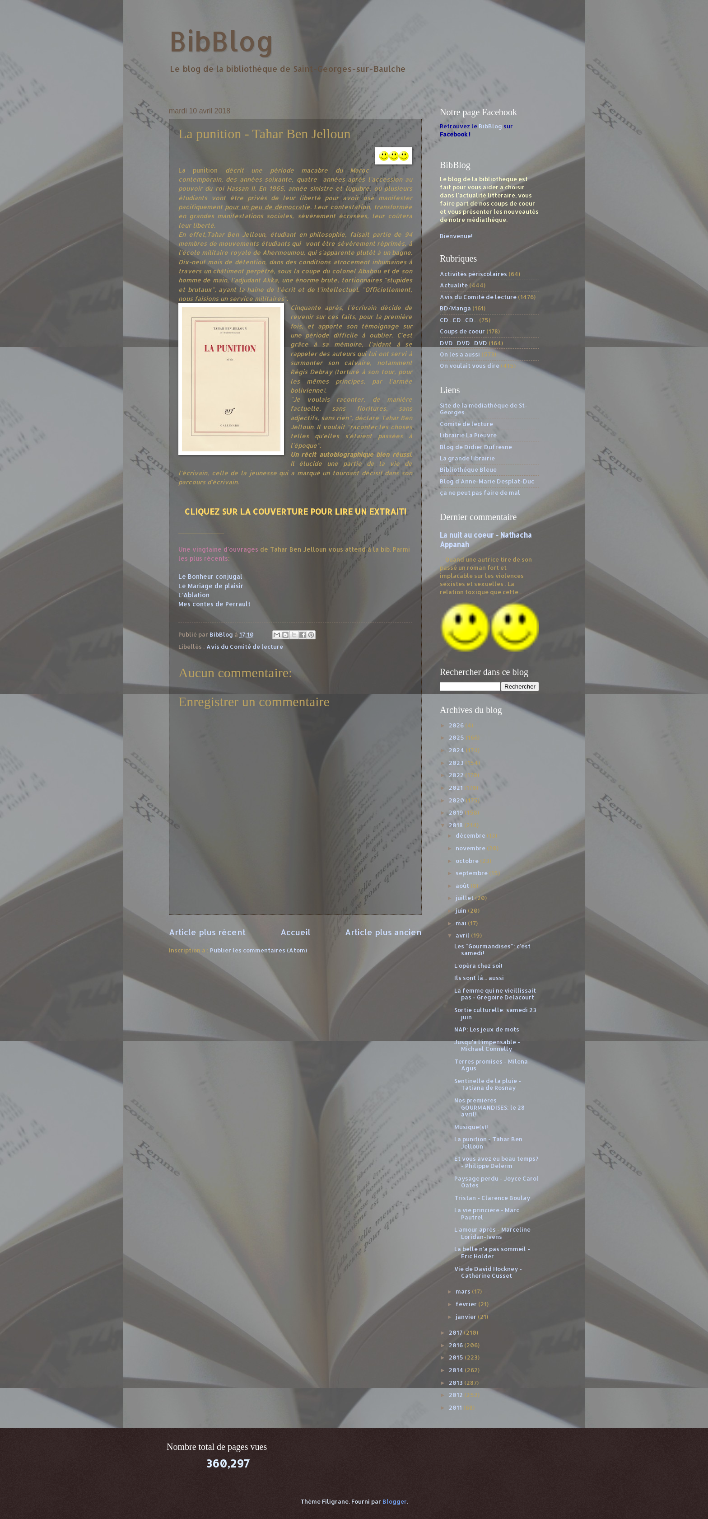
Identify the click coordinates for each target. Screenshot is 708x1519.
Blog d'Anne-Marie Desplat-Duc (487, 481)
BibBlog (221, 40)
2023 (457, 762)
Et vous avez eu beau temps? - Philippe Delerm (496, 1162)
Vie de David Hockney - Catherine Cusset (488, 1272)
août (463, 885)
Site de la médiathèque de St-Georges (483, 409)
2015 (457, 1357)
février (467, 1304)
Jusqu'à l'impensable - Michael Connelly (487, 1045)
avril (463, 935)
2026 (457, 725)
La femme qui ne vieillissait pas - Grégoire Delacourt (495, 994)
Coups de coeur (462, 331)
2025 (457, 737)
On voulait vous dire (469, 365)
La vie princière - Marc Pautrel (486, 1213)
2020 (457, 800)
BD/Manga (455, 308)
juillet (465, 897)
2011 (456, 1407)
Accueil (295, 932)
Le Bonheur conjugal (210, 576)
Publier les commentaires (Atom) (258, 950)
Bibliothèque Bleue (468, 469)
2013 (456, 1382)
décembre (471, 835)
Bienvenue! (456, 235)
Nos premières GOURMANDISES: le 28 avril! (489, 1107)
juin (462, 910)
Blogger (394, 1501)
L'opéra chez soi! (478, 965)
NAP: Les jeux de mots (486, 1029)
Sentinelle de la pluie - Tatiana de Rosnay (487, 1084)
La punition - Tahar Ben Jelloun (488, 1142)
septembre (472, 873)
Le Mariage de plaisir (210, 586)
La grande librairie (467, 458)
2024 (457, 750)
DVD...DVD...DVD (463, 343)
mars (464, 1291)
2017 (456, 1332)
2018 (456, 825)
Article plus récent (207, 932)
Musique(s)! (471, 1126)
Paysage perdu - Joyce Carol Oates (496, 1182)
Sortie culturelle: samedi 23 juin (495, 1013)
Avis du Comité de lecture (244, 646)
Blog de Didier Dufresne (476, 446)
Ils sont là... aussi (479, 977)
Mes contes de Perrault (214, 604)
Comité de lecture (466, 423)
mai (462, 923)
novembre (471, 848)
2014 (457, 1370)
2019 (457, 812)
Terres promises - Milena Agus (491, 1065)
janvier (467, 1316)
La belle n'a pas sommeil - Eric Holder (492, 1252)
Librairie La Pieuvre (468, 435)
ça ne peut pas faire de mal (480, 492)
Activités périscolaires (473, 273)
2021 (456, 787)
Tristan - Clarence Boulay (492, 1197)
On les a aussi (460, 354)
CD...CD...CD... (459, 319)
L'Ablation (194, 595)
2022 (457, 774)
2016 (456, 1345)
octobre (468, 860)
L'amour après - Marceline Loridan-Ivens (492, 1233)
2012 (456, 1394)
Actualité (454, 285)
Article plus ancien (383, 932)
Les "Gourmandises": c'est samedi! (492, 949)
